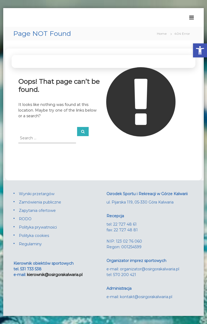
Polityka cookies (34, 235)
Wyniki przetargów (36, 193)
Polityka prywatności (38, 227)
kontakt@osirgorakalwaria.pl (146, 296)
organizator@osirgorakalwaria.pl (149, 269)
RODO (25, 218)
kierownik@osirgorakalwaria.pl (54, 274)
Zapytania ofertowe (37, 210)
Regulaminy (30, 244)
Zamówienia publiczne (40, 202)
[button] (200, 50)
